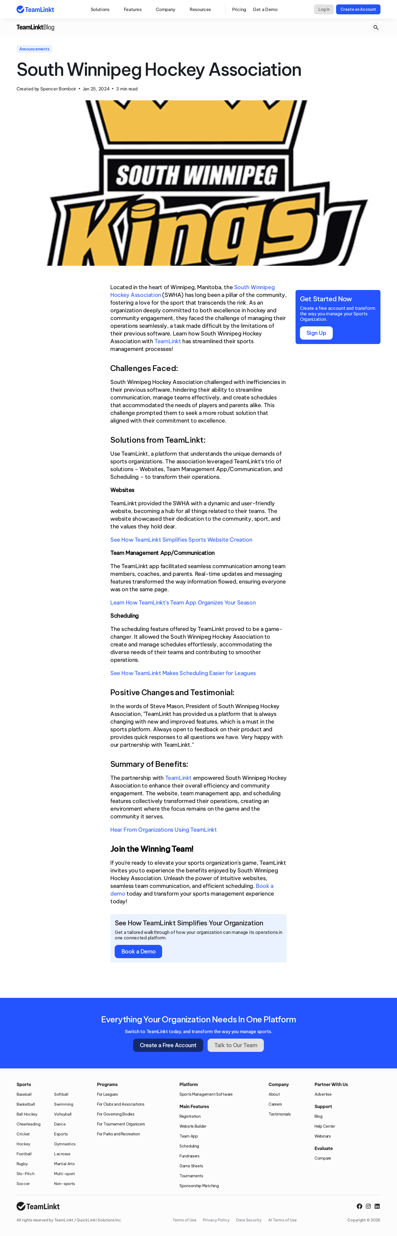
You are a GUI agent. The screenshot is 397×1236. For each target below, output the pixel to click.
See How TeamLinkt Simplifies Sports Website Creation (181, 539)
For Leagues (107, 1094)
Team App (188, 1136)
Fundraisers (189, 1156)
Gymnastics (65, 1143)
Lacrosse (62, 1153)
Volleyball (63, 1114)
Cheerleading (29, 1124)
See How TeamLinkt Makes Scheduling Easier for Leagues (183, 673)
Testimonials (280, 1114)
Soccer (23, 1183)
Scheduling (189, 1146)
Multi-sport (64, 1173)
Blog (319, 1116)
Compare (323, 1158)
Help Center (325, 1126)
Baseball (24, 1094)
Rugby (22, 1163)
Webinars (323, 1136)
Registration (190, 1116)
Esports (61, 1134)
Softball (61, 1094)
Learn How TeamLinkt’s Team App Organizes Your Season (183, 602)
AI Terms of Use (282, 1220)
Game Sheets (191, 1166)
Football (24, 1153)
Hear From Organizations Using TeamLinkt (163, 829)
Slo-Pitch (25, 1173)
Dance (60, 1124)
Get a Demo (265, 9)
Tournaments (191, 1175)
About (274, 1094)
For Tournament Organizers (121, 1124)
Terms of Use (184, 1220)
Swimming (63, 1104)
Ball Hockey (27, 1114)
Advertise (323, 1094)
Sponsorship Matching (199, 1185)
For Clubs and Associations (120, 1104)
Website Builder (192, 1126)
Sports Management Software (206, 1094)
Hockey (23, 1143)
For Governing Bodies (115, 1114)
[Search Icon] (376, 27)
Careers (275, 1104)
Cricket (23, 1134)
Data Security (249, 1220)
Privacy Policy (216, 1220)
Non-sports (64, 1183)
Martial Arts (64, 1163)
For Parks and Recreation (118, 1134)
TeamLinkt (167, 341)
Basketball (26, 1104)
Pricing (239, 9)
